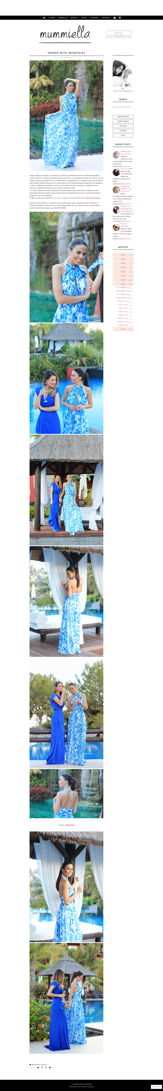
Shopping (123, 131)
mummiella (87, 1084)
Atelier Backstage (92, 198)
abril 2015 (123, 315)
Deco (84, 18)
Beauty (75, 18)
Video (123, 135)
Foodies (94, 18)
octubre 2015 (123, 294)
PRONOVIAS (69, 825)
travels (43, 1065)
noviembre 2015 (123, 291)
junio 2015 (123, 308)
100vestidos (56, 198)
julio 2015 (123, 305)
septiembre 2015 (123, 298)
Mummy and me (123, 121)
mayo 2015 (123, 311)
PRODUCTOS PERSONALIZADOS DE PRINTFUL (127, 208)
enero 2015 (123, 325)
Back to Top (156, 1087)
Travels (106, 18)
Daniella (63, 18)
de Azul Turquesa (87, 1087)
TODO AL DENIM (127, 169)
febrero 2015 (123, 322)
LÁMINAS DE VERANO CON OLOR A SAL (126, 188)
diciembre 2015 (123, 287)
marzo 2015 (123, 318)
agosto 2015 (123, 301)
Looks (51, 18)
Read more (126, 166)
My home (123, 126)
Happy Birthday (123, 117)
